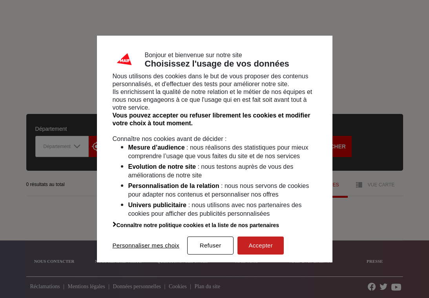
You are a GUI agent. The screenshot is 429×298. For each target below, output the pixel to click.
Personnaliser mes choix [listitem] (146, 245)
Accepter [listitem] (260, 245)
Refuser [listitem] (210, 245)
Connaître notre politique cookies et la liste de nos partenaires (196, 225)
